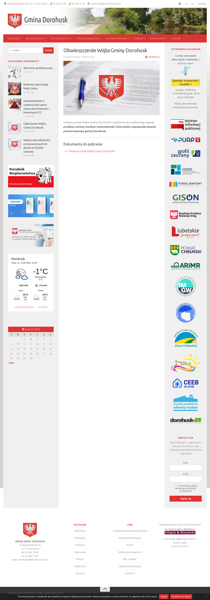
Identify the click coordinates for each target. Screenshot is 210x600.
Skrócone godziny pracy (38, 67)
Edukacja (138, 38)
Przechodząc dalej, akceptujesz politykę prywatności (186, 488)
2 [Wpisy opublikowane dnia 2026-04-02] (31, 339)
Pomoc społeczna (60, 38)
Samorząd (13, 38)
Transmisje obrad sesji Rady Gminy (130, 531)
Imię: (185, 462)
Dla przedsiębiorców (88, 38)
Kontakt (176, 38)
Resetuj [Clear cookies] (202, 3)
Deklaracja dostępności (130, 552)
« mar (11, 362)
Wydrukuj (152, 57)
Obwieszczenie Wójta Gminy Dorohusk (91, 151)
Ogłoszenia (80, 552)
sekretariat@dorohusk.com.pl (106, 3)
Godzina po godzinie (24, 307)
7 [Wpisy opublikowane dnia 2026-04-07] (18, 344)
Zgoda (164, 596)
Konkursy (80, 545)
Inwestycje (80, 538)
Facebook (130, 573)
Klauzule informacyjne (130, 538)
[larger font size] (194, 3)
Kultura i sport (157, 38)
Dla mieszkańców (35, 38)
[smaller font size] (185, 3)
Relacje (80, 559)
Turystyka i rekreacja (116, 38)
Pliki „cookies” (130, 559)
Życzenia (80, 573)
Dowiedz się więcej (181, 596)
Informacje (80, 531)
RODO (130, 545)
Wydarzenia (80, 566)
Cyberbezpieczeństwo (129, 566)
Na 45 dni (43, 307)
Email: (186, 474)
